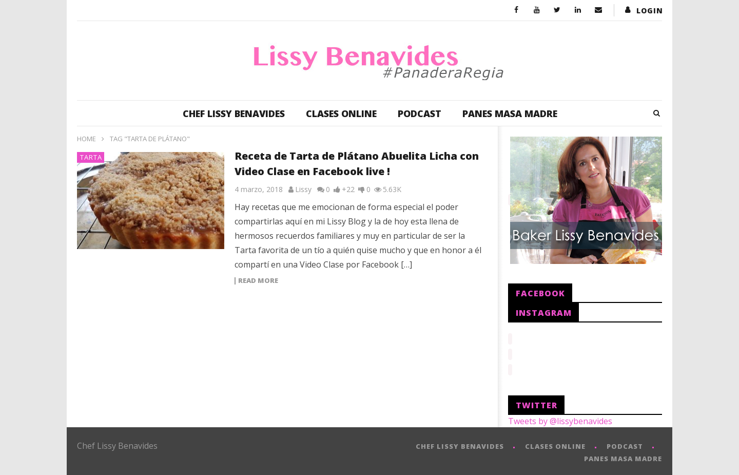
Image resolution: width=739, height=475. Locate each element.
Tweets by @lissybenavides (560, 418)
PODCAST (419, 113)
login (649, 10)
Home (86, 138)
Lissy (303, 189)
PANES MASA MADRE (509, 113)
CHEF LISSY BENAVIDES (234, 113)
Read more (258, 280)
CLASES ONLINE (341, 113)
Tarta (91, 157)
